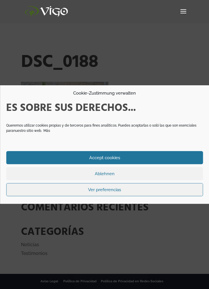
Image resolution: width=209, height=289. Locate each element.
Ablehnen (105, 173)
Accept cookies (104, 157)
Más (46, 131)
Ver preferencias (104, 189)
